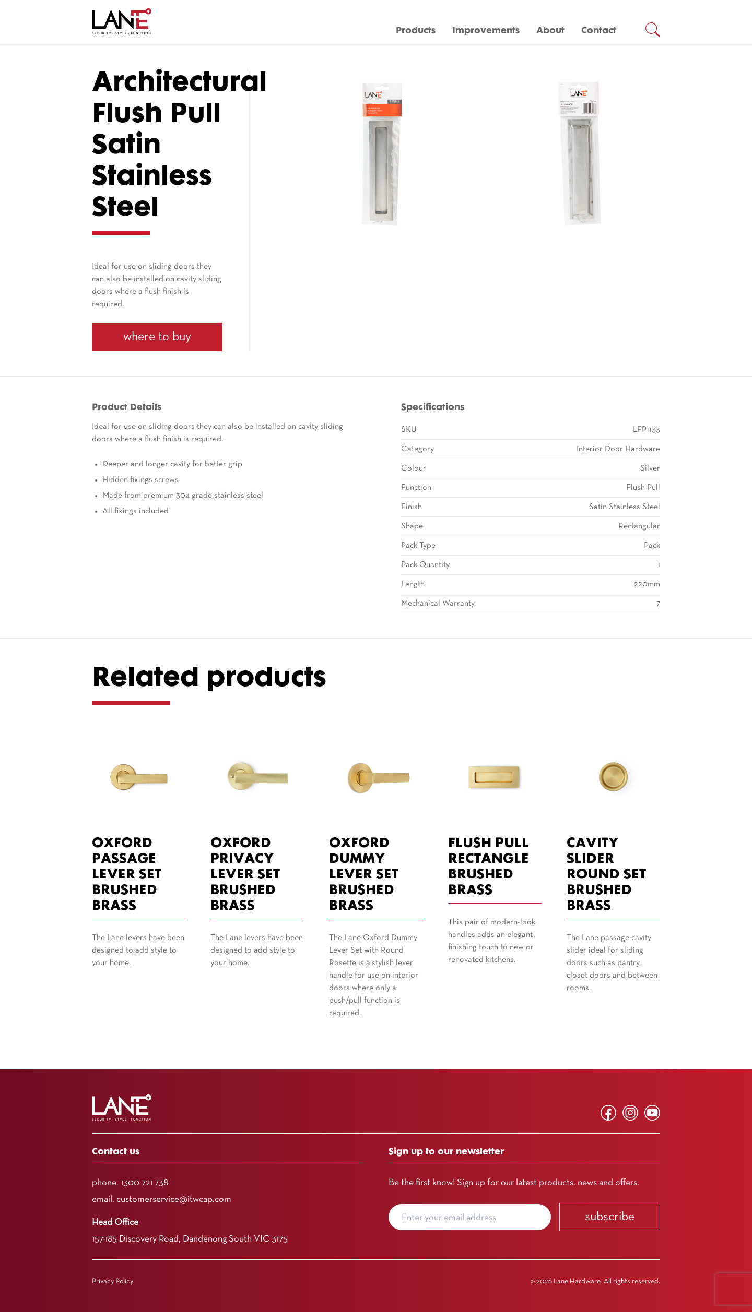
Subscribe (609, 1217)
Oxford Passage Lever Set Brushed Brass (126, 875)
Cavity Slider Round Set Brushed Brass (606, 875)
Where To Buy (157, 337)
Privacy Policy (112, 1281)
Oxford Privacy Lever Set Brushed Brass (245, 875)
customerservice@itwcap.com (173, 1199)
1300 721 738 (144, 1182)
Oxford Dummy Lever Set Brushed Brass (363, 875)
